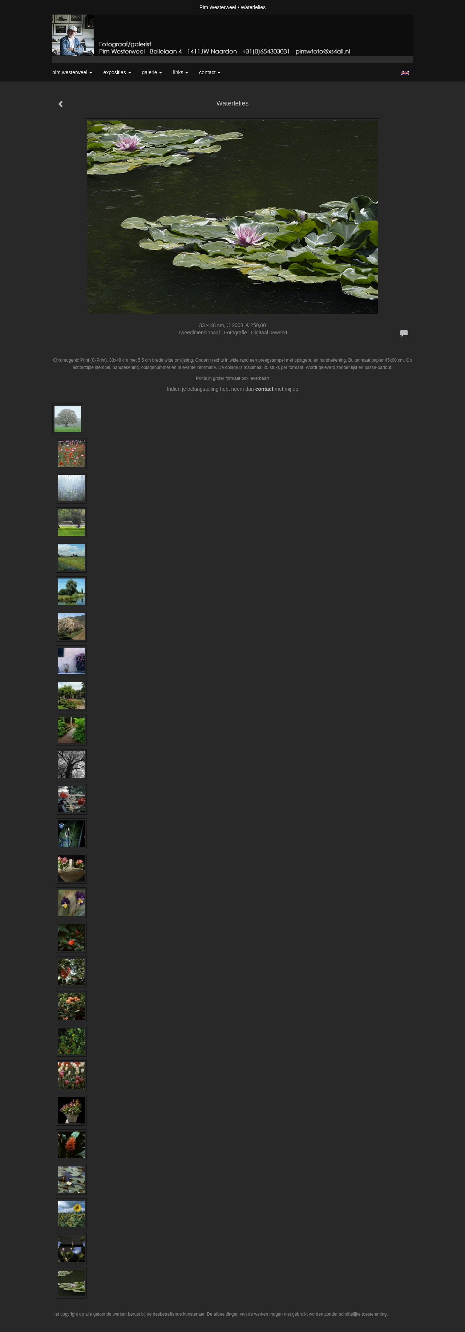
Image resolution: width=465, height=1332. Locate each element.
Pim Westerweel (217, 7)
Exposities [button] (117, 72)
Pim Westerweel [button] (72, 72)
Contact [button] (210, 72)
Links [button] (180, 72)
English (405, 73)
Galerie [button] (152, 72)
